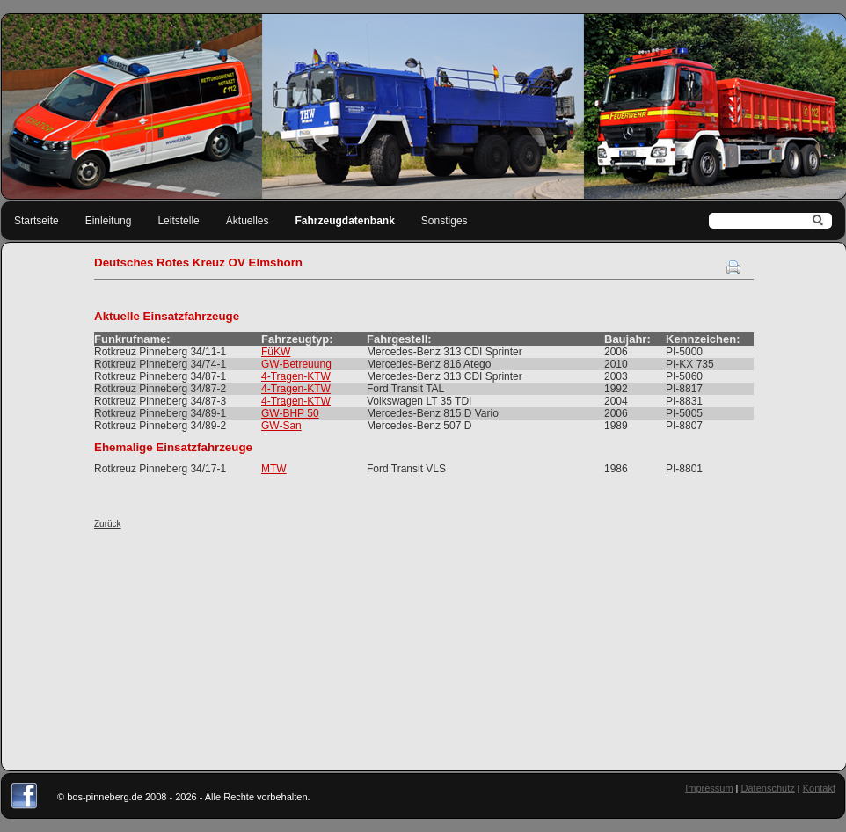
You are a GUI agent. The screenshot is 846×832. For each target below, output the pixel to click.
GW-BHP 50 (290, 413)
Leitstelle (178, 221)
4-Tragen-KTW (296, 376)
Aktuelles (247, 221)
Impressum (709, 788)
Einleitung (108, 221)
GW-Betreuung (296, 364)
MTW (274, 469)
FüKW (275, 352)
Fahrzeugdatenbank (345, 221)
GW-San (281, 426)
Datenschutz (768, 788)
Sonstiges (444, 221)
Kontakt (819, 788)
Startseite (36, 221)
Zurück (107, 524)
